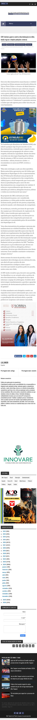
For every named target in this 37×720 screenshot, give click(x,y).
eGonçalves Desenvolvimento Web (24, 718)
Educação (17, 479)
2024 (5, 566)
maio (4, 579)
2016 (4, 544)
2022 (4, 561)
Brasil (4, 46)
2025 (4, 601)
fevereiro (5, 571)
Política (3, 486)
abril (4, 577)
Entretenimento (20, 46)
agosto (4, 587)
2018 (4, 550)
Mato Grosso (23, 483)
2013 (4, 536)
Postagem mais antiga (8, 372)
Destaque (11, 46)
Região (9, 486)
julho (4, 585)
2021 (4, 558)
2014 (4, 538)
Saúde (15, 486)
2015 (4, 541)
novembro (5, 595)
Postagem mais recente (29, 372)
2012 (4, 533)
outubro (5, 593)
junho (4, 582)
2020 (4, 555)
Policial (30, 483)
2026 (4, 604)
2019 (4, 552)
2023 (4, 563)
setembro (5, 590)
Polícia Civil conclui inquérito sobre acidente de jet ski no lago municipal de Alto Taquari (22, 688)
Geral (16, 483)
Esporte (29, 46)
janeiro (4, 569)
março (4, 574)
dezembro (5, 598)
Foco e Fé (10, 483)
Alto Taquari (4, 479)
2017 (4, 547)
